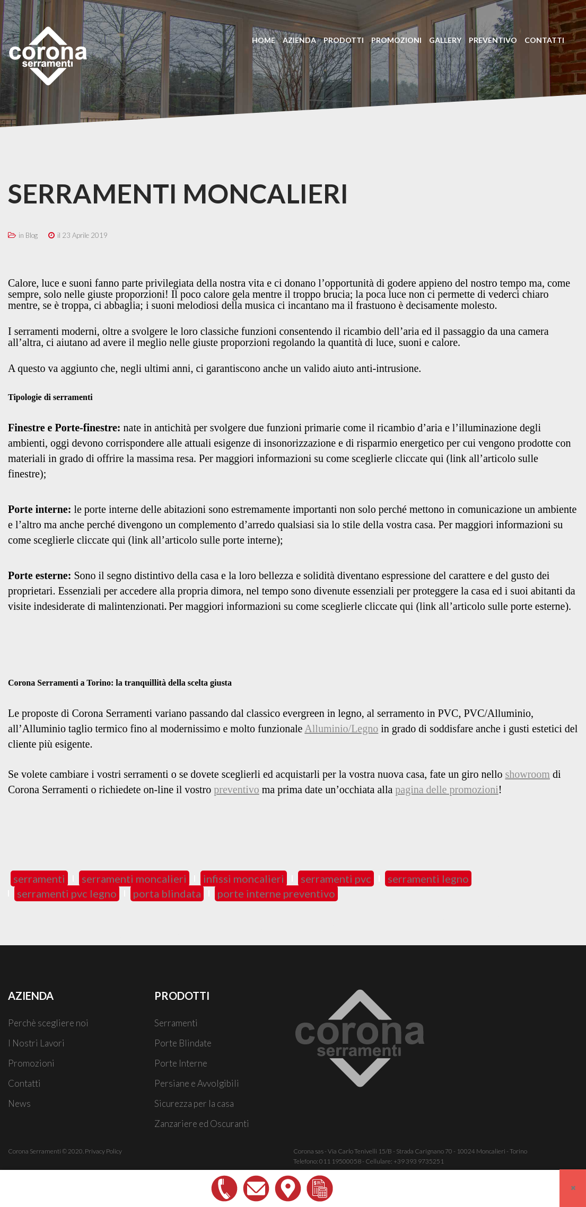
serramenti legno (428, 878)
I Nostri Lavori (36, 1043)
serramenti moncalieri (134, 878)
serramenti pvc (336, 878)
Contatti (24, 1083)
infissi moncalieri (243, 878)
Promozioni (31, 1063)
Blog (31, 235)
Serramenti (176, 1022)
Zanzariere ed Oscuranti (201, 1123)
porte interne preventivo (276, 893)
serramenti (39, 878)
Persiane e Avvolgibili (196, 1083)
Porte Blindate (183, 1043)
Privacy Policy (103, 1151)
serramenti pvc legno (67, 893)
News (19, 1103)
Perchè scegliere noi (48, 1022)
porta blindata (167, 893)
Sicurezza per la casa (194, 1103)
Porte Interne (180, 1063)
